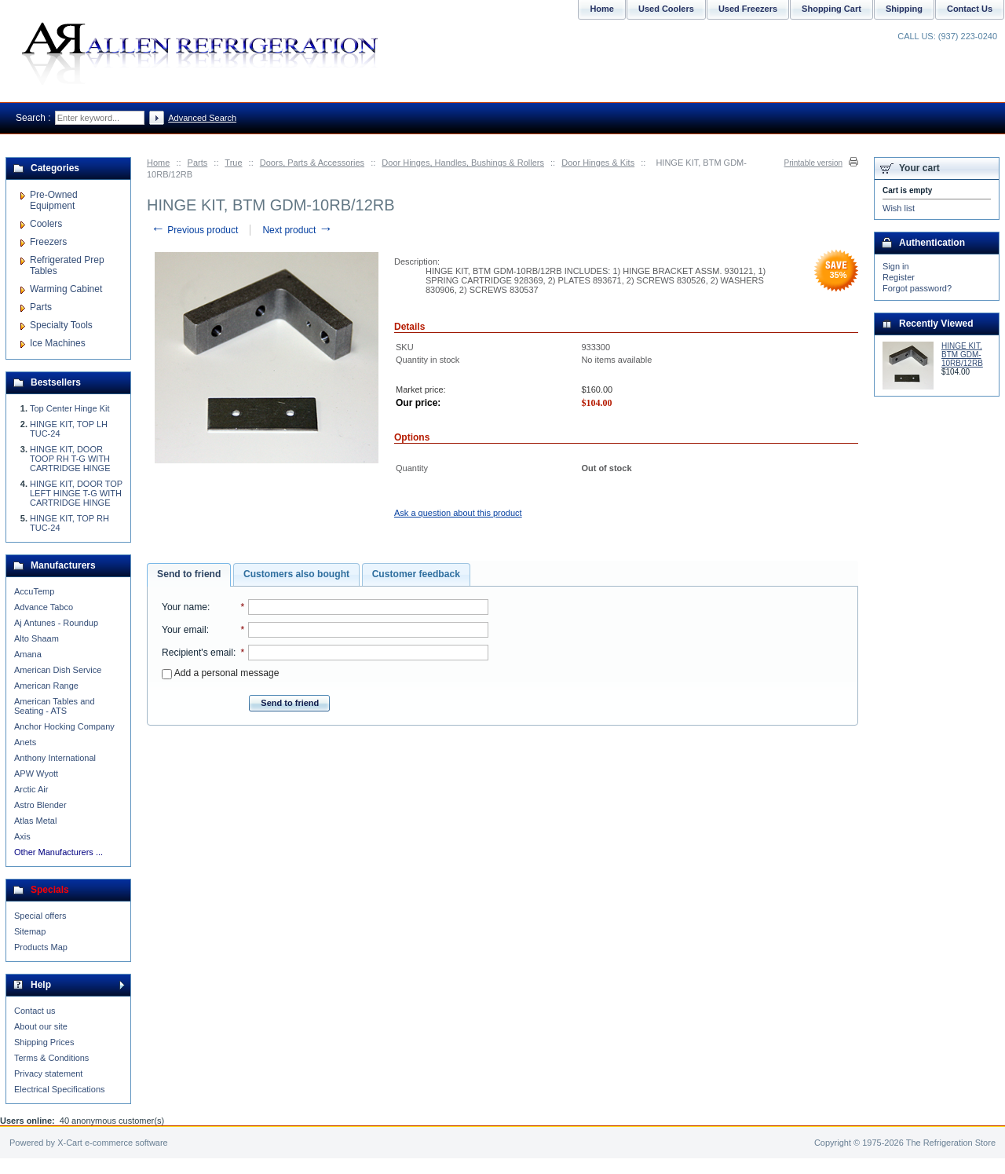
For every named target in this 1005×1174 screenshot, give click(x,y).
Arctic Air (31, 789)
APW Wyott (36, 773)
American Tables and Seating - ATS (54, 706)
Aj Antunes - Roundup (56, 622)
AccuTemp (34, 591)
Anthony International (55, 758)
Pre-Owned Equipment (54, 200)
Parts (198, 162)
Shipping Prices (44, 1042)
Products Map (41, 947)
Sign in (896, 266)
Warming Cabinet (66, 288)
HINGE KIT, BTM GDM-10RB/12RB (962, 355)
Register (899, 277)
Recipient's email (197, 652)
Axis (22, 836)
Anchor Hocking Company (64, 726)
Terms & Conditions (51, 1057)
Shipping (904, 8)
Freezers (48, 241)
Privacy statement (48, 1073)
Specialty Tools (61, 325)
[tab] (189, 575)
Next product (297, 230)
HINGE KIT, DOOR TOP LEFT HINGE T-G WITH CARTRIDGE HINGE (76, 493)
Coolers (46, 223)
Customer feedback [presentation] (416, 574)
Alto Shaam (36, 638)
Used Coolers (666, 8)
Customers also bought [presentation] (296, 574)
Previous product (194, 230)
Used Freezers (747, 8)
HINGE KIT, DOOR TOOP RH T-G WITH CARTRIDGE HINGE (70, 458)
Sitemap (30, 931)
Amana (28, 654)
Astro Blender (40, 805)
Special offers (40, 915)
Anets (25, 742)
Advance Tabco (43, 607)
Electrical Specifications (59, 1089)
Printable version (813, 163)
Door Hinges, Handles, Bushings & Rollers (463, 162)
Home (158, 162)
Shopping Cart (831, 8)
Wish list (899, 208)
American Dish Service (57, 670)
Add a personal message (220, 672)
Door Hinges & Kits (597, 162)
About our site (41, 1026)
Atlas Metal (35, 820)
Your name (184, 607)
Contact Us (969, 8)
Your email (184, 629)
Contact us (35, 1010)
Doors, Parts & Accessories (312, 162)
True (233, 162)
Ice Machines (58, 343)
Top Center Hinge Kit (70, 408)
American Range (46, 685)
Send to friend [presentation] (189, 574)
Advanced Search (202, 118)
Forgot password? (917, 288)
